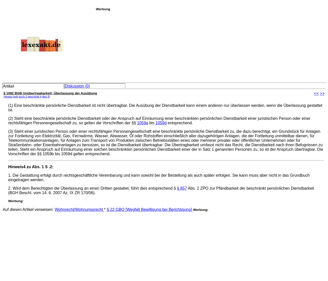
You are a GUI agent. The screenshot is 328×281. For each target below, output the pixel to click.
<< (316, 93)
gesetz (8, 96)
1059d (161, 123)
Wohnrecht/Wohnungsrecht (79, 209)
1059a (142, 123)
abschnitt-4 (34, 96)
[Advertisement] (210, 46)
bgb (15, 96)
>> (322, 93)
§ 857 (182, 188)
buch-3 (23, 96)
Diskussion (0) (77, 86)
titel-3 (45, 96)
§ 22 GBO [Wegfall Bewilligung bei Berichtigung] (150, 209)
